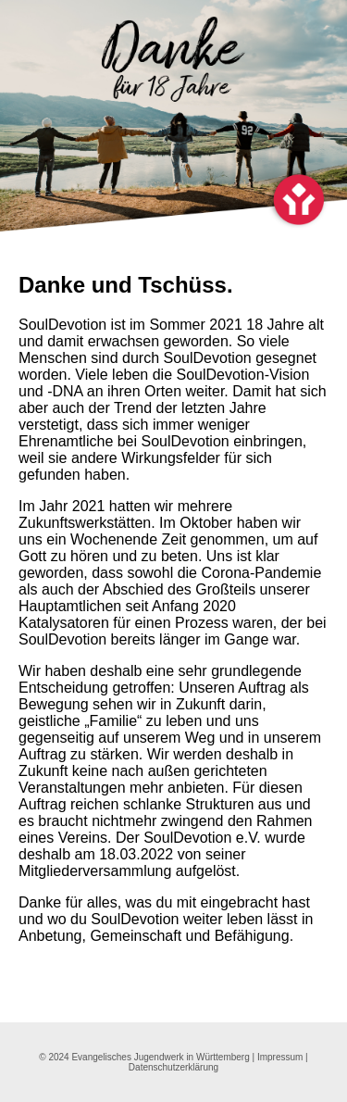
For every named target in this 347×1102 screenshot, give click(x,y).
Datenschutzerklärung (173, 1067)
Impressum (280, 1057)
